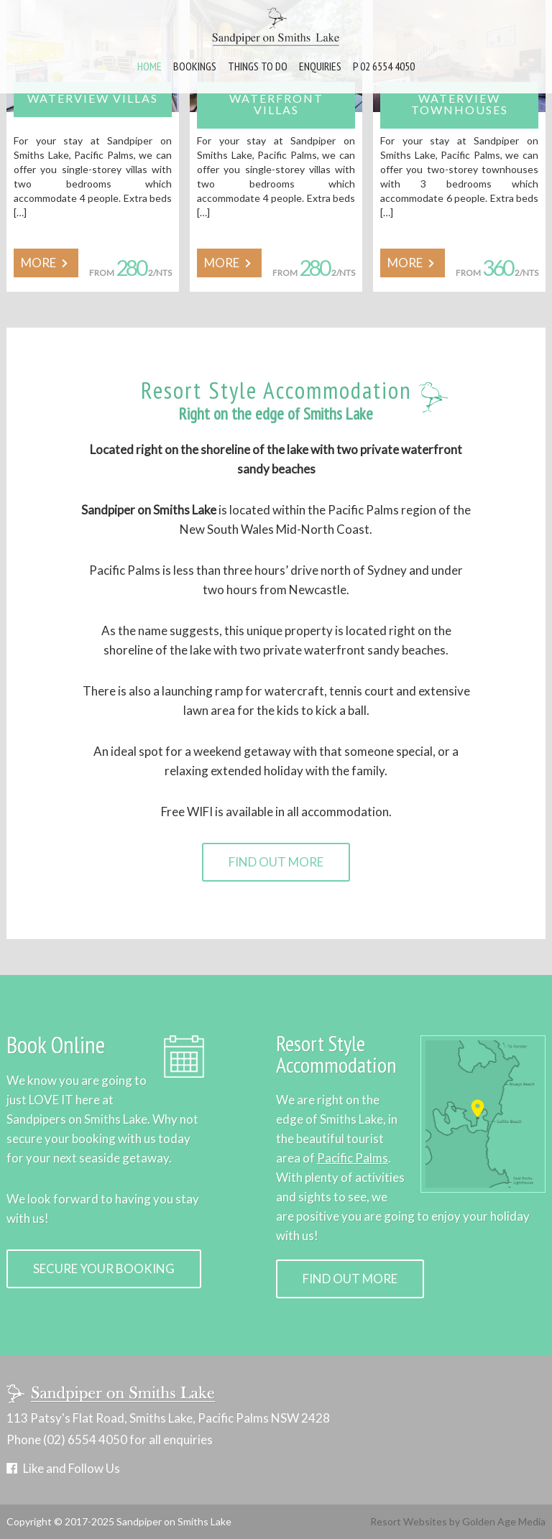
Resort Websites (408, 1521)
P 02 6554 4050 (384, 66)
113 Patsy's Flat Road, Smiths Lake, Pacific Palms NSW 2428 (168, 1418)
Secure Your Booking (104, 1268)
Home (149, 66)
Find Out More (276, 861)
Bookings (194, 66)
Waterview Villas (92, 98)
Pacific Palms (352, 1157)
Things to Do (258, 66)
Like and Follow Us (71, 1468)
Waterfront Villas (276, 103)
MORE (46, 262)
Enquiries (320, 66)
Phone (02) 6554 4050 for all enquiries (109, 1440)
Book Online (55, 1044)
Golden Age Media (504, 1521)
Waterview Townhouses (459, 103)
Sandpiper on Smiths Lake (173, 1521)
